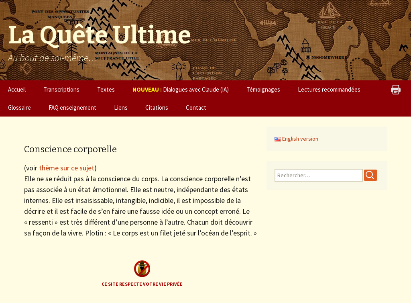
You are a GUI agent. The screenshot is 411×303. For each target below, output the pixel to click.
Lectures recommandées (329, 89)
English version (296, 138)
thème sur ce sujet (66, 167)
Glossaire (19, 107)
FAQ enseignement (72, 107)
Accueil (17, 89)
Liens (121, 107)
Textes (106, 89)
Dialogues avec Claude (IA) (180, 89)
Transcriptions (61, 89)
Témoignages (263, 89)
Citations (156, 107)
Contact (196, 107)
